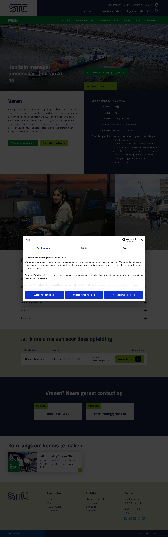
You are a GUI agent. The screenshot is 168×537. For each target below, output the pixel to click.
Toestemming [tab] (43, 248)
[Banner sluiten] (142, 240)
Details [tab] (84, 248)
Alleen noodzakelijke (44, 295)
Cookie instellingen (84, 295)
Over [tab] (124, 248)
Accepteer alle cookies (124, 295)
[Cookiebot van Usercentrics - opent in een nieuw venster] (124, 240)
